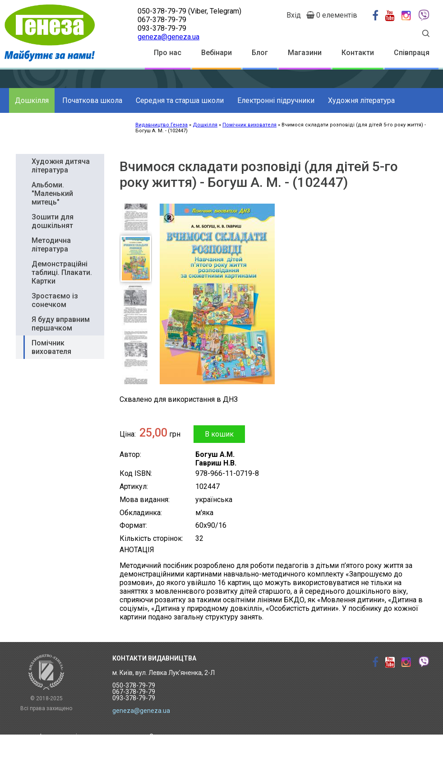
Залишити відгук (174, 764)
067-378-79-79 (162, 19)
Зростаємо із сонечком (55, 300)
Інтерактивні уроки (68, 736)
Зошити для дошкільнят (53, 221)
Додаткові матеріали (50, 125)
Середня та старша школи (180, 100)
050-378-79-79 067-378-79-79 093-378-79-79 (133, 692)
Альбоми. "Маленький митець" (52, 193)
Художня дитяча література (61, 165)
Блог (260, 52)
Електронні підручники (275, 100)
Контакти (357, 52)
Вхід (293, 15)
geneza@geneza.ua (168, 37)
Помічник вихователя (51, 347)
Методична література (51, 244)
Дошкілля (32, 100)
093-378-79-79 (162, 28)
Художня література (361, 100)
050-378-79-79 (162, 11)
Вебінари (216, 52)
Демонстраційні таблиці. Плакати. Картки (62, 272)
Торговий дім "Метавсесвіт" (81, 750)
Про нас (167, 52)
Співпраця (411, 52)
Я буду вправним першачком (61, 323)
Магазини (305, 52)
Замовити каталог (177, 736)
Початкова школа (92, 100)
